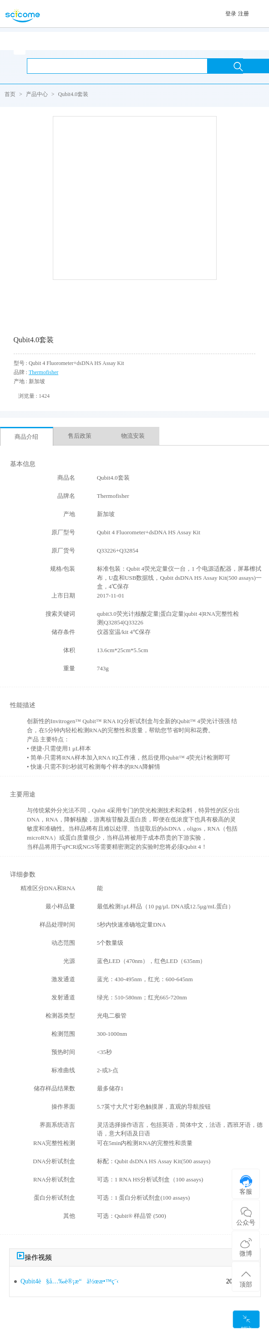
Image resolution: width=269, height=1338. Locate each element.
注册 (243, 13)
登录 (230, 13)
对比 (246, 1321)
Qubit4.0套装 (73, 94)
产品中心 (37, 94)
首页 (10, 94)
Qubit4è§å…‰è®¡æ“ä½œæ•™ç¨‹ (69, 1281)
